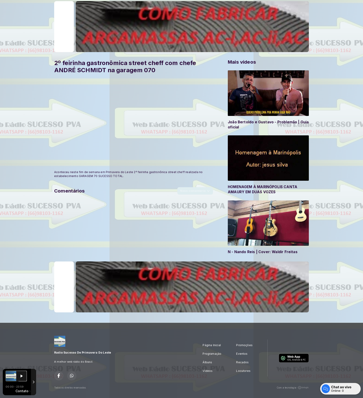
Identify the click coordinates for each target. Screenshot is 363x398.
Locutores (243, 371)
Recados (242, 362)
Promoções (244, 345)
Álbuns (207, 362)
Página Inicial (212, 345)
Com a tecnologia (293, 387)
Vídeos (208, 371)
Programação (212, 353)
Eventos (241, 353)
